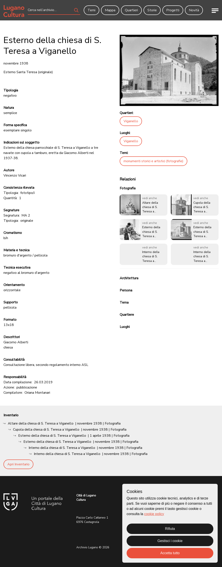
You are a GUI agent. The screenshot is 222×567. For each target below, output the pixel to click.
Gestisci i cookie (170, 541)
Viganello (131, 121)
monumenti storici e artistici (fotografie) (153, 161)
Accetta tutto (170, 553)
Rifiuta (170, 529)
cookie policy (154, 514)
